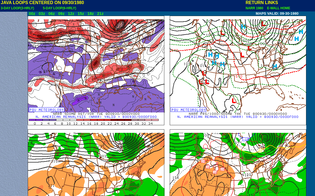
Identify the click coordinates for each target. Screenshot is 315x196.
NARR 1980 (255, 8)
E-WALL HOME (277, 8)
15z (80, 13)
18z (90, 13)
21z (100, 13)
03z (42, 13)
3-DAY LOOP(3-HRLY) (17, 8)
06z (51, 13)
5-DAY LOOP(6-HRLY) (59, 8)
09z (61, 13)
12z (71, 13)
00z (32, 13)
